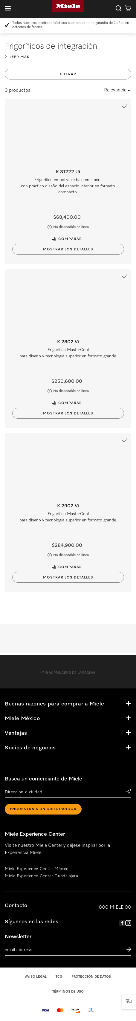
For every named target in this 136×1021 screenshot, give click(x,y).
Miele (68, 6)
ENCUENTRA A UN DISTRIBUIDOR (43, 809)
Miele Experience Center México (37, 869)
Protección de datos (91, 976)
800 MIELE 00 (115, 907)
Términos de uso (68, 991)
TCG (59, 976)
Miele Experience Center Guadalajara (41, 876)
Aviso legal (36, 976)
